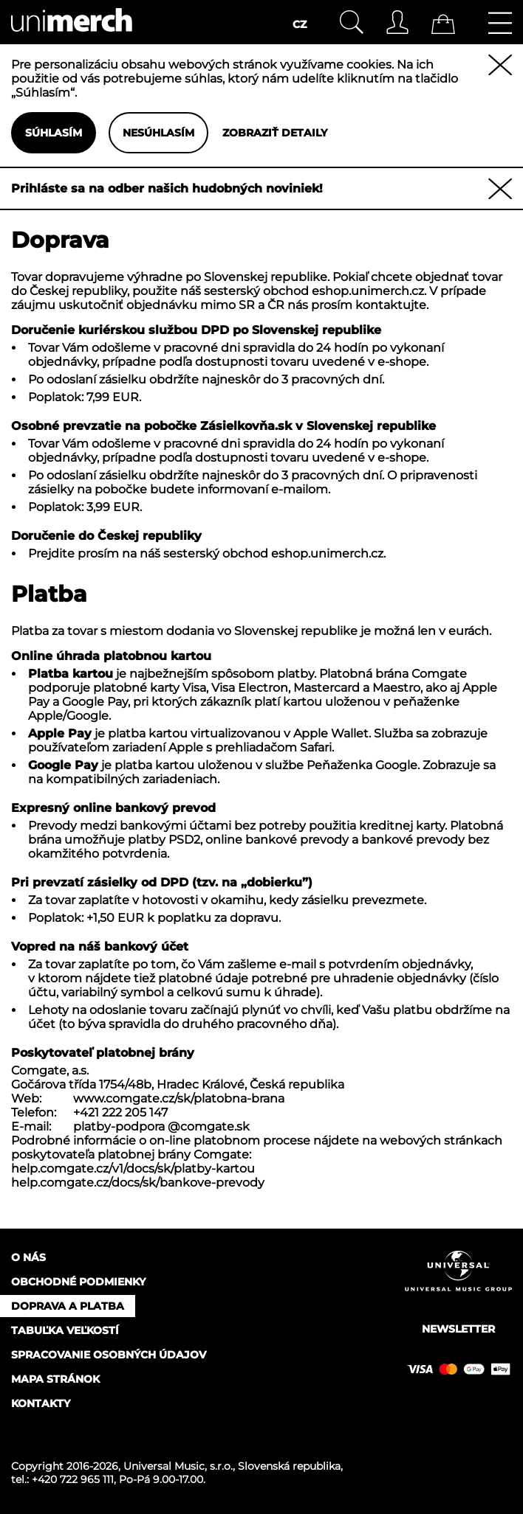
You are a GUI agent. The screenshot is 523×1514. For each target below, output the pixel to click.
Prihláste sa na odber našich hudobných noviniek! (167, 188)
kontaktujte (390, 305)
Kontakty (40, 1403)
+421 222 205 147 (120, 1112)
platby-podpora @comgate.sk (161, 1126)
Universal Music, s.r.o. (178, 1466)
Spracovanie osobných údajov (108, 1354)
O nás (28, 1257)
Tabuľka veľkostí (65, 1330)
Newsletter (458, 1329)
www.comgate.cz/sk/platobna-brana (178, 1098)
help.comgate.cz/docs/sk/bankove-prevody (137, 1183)
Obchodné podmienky (78, 1281)
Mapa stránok (55, 1379)
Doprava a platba (67, 1306)
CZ (300, 24)
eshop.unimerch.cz (368, 291)
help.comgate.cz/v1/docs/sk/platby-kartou (133, 1168)
